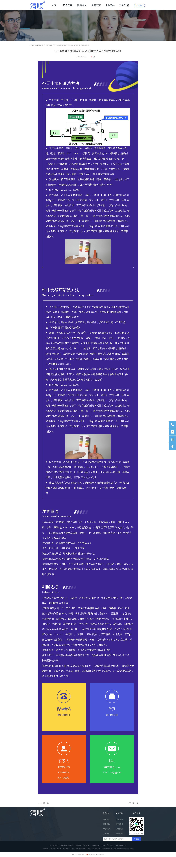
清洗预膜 (49, 45)
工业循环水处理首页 (36, 45)
